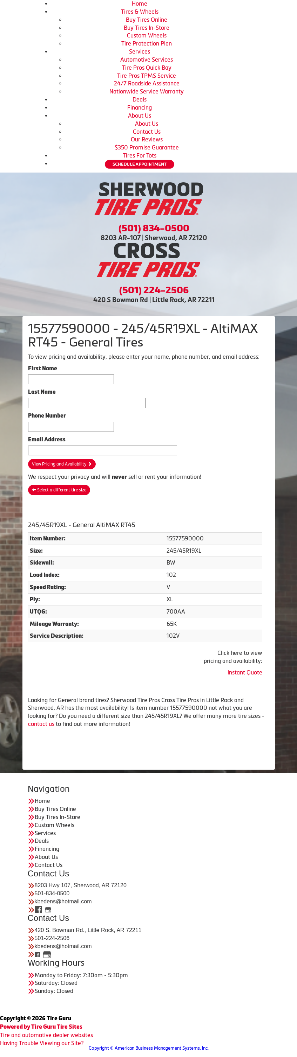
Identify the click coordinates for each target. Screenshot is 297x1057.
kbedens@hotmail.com (63, 901)
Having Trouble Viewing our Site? (41, 1043)
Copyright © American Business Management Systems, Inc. (149, 1048)
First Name (42, 368)
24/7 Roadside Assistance (147, 83)
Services (139, 51)
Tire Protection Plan (146, 43)
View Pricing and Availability (62, 464)
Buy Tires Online (146, 19)
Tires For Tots (139, 155)
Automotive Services (146, 59)
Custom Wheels (147, 35)
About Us (139, 115)
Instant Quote (245, 672)
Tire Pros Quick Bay (146, 67)
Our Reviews (147, 139)
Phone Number (47, 416)
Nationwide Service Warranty (146, 91)
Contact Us (147, 131)
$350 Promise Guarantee (147, 147)
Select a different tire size (59, 490)
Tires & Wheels (139, 11)
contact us (41, 724)
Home (139, 3)
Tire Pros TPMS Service (146, 75)
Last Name (42, 392)
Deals (140, 99)
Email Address (47, 439)
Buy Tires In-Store (146, 27)
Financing (139, 107)
